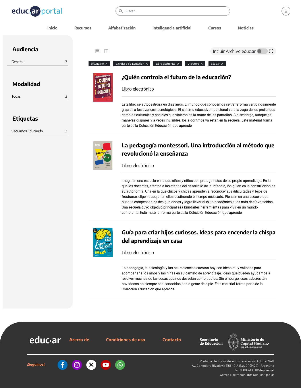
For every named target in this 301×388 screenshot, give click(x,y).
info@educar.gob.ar (260, 374)
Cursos (214, 27)
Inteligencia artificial (171, 27)
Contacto (171, 339)
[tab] (97, 51)
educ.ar (208, 361)
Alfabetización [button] (122, 27)
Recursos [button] (82, 27)
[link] (286, 11)
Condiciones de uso (125, 339)
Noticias (246, 27)
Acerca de (79, 339)
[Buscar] (177, 11)
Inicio (52, 27)
